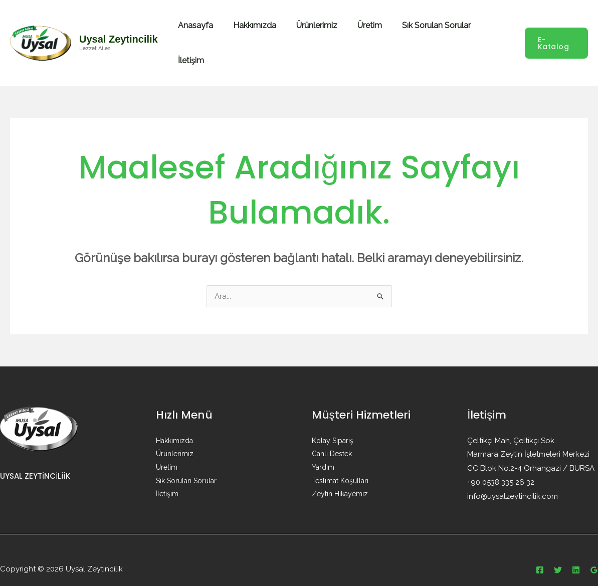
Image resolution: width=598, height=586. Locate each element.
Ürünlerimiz (316, 33)
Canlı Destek (332, 435)
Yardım (323, 448)
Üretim (365, 33)
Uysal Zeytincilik (118, 29)
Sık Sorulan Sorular (428, 33)
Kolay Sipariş (332, 422)
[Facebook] (540, 551)
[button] (555, 34)
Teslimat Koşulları (340, 461)
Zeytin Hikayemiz (340, 474)
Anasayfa (203, 33)
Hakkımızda (258, 33)
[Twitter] (558, 551)
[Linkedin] (576, 551)
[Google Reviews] (594, 551)
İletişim (492, 33)
